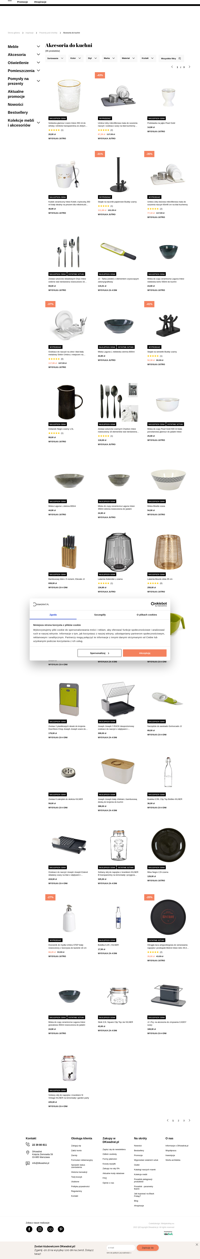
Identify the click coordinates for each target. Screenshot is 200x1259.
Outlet (32, 27)
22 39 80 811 (186, 3)
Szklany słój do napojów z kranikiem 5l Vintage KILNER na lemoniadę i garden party (68, 1096)
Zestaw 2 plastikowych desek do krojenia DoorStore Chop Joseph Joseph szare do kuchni (67, 727)
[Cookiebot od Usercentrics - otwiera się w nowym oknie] (153, 604)
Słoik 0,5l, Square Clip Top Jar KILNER (115, 1022)
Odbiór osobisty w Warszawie (51, 3)
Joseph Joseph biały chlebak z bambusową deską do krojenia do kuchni (117, 800)
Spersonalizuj (99, 653)
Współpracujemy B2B (109, 3)
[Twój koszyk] (186, 13)
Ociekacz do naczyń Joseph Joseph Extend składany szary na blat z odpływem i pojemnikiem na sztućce (68, 873)
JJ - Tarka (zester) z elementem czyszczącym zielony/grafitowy (118, 280)
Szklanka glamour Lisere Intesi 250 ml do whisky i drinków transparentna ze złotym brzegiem (67, 124)
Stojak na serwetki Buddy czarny (162, 352)
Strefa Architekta (140, 3)
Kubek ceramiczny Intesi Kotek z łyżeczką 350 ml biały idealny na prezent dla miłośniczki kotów (69, 203)
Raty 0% (81, 3)
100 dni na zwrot (17, 3)
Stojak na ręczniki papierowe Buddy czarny (117, 202)
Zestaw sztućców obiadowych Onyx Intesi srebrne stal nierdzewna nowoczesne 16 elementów (67, 280)
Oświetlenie (175, 23)
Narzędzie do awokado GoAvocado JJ (164, 726)
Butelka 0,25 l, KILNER (108, 945)
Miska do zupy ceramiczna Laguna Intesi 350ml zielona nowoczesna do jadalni (116, 507)
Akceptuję (144, 653)
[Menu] (18, 25)
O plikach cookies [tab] (147, 614)
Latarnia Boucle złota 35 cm (159, 579)
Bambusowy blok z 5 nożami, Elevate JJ (66, 579)
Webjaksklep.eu (167, 1223)
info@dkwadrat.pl (40, 1163)
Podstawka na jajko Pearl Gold (161, 123)
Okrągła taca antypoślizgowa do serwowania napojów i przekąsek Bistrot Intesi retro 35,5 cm (167, 946)
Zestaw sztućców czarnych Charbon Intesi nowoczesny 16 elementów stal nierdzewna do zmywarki (117, 430)
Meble (32, 23)
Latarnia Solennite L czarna (110, 579)
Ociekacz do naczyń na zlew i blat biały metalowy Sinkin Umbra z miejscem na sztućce (66, 353)
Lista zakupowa (177, 11)
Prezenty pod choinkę (48, 33)
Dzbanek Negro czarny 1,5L (61, 429)
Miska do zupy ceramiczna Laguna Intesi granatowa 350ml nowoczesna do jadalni (66, 1023)
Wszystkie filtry (171, 58)
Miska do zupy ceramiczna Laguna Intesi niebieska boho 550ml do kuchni (165, 280)
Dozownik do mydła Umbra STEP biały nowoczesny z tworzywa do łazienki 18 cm (67, 946)
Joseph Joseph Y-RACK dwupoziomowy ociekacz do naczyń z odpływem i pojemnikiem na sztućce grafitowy (116, 727)
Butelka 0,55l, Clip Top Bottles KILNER (164, 799)
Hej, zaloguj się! (161, 13)
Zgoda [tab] (53, 614)
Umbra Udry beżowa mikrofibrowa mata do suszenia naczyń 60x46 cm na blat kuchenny (167, 203)
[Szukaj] (129, 13)
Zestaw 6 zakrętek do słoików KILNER (65, 799)
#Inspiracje (64, 27)
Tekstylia (158, 23)
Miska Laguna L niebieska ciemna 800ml (116, 352)
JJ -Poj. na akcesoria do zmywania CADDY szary (166, 1023)
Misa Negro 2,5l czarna (157, 872)
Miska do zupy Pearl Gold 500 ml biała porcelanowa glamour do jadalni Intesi (164, 430)
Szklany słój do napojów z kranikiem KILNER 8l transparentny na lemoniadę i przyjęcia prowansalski (118, 873)
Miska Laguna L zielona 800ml (62, 506)
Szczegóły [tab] (100, 614)
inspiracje (30, 33)
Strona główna (14, 33)
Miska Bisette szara (156, 506)
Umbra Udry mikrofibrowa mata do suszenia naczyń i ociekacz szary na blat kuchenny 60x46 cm (118, 124)
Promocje (47, 27)
